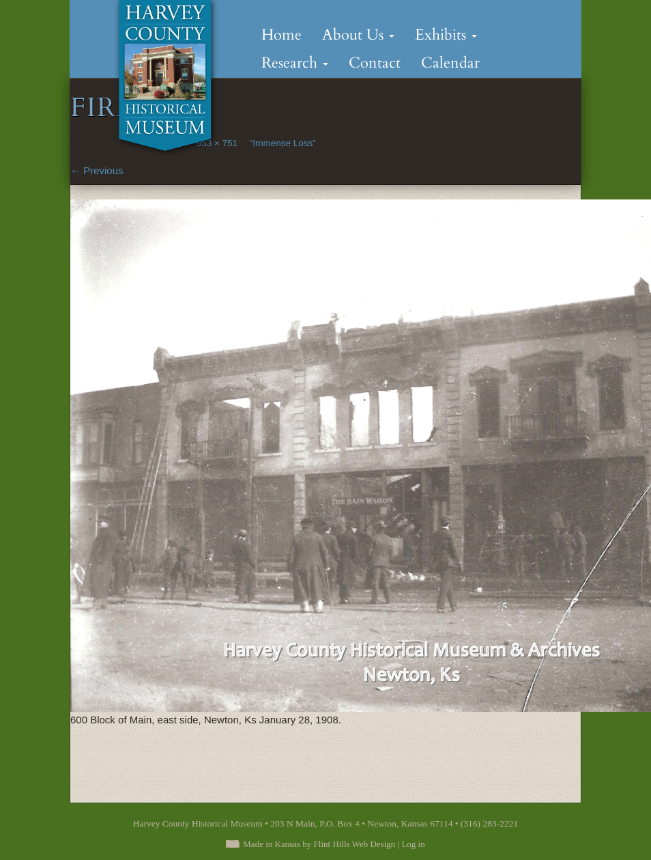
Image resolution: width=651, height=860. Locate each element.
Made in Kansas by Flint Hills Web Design (319, 844)
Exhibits (446, 35)
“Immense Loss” (283, 143)
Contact (375, 63)
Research (294, 63)
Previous (97, 170)
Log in (412, 844)
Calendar (450, 63)
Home (281, 35)
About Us (358, 35)
